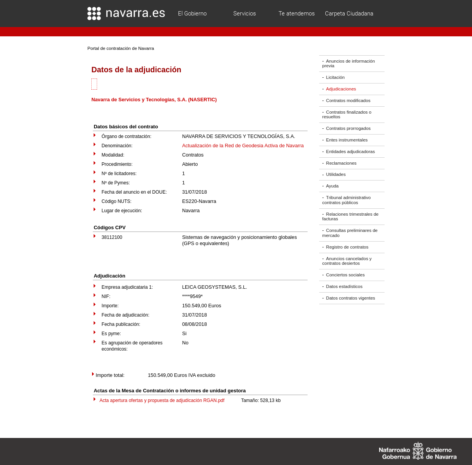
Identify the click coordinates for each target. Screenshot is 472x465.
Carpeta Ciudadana (349, 13)
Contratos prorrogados (348, 128)
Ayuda (332, 186)
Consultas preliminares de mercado (350, 233)
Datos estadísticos (344, 286)
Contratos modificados (348, 100)
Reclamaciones (341, 163)
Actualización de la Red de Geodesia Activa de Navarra (243, 145)
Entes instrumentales (347, 140)
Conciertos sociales (345, 275)
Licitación (335, 77)
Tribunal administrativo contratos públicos (346, 200)
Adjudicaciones (341, 89)
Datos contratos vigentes (350, 298)
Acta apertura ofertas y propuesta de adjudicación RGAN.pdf (161, 400)
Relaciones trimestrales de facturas (350, 216)
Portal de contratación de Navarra (120, 48)
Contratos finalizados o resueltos (346, 114)
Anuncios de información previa (348, 63)
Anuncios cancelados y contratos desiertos (347, 261)
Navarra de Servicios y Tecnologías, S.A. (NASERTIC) (154, 99)
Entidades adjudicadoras (350, 151)
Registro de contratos (347, 247)
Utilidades (336, 174)
